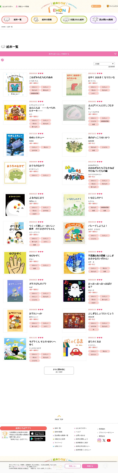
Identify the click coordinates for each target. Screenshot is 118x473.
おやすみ (34, 146)
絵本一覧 (58, 424)
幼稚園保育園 (34, 89)
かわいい (34, 83)
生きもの (34, 86)
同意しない (72, 466)
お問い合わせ (80, 432)
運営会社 (102, 432)
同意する (90, 466)
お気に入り (58, 442)
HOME (3, 27)
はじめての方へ (81, 424)
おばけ (34, 210)
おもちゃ (93, 351)
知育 (93, 120)
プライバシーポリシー (106, 429)
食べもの (34, 123)
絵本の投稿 (58, 428)
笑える (93, 86)
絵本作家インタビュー (83, 446)
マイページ (58, 439)
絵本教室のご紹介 (82, 439)
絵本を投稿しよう (82, 435)
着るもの (45, 86)
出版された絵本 (60, 435)
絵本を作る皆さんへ (83, 442)
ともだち (93, 117)
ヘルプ (78, 428)
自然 (93, 146)
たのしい (45, 83)
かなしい (34, 293)
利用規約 (102, 425)
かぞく (93, 89)
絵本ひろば (59, 8)
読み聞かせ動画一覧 (61, 432)
